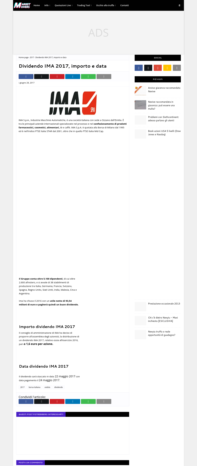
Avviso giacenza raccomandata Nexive (164, 89)
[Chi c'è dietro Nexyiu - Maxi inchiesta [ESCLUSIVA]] (140, 320)
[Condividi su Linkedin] (72, 76)
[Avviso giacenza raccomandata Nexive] (140, 90)
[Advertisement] (98, 32)
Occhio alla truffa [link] (105, 5)
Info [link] (46, 5)
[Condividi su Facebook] (26, 76)
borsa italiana (34, 387)
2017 (32, 57)
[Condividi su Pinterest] (57, 76)
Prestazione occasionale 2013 (164, 303)
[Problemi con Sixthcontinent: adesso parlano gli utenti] (140, 120)
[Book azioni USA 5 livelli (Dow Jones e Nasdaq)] (140, 134)
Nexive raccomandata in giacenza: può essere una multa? (161, 105)
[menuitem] (36, 5)
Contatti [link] (124, 5)
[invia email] (103, 76)
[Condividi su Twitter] (41, 76)
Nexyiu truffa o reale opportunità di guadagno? (161, 333)
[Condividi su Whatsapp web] (88, 76)
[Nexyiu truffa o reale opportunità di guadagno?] (140, 334)
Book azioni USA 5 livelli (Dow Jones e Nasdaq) (164, 132)
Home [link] (37, 5)
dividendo (58, 387)
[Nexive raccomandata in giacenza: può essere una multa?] (140, 104)
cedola (47, 387)
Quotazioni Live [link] (63, 5)
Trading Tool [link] (83, 5)
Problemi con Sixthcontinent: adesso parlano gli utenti (163, 118)
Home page (23, 57)
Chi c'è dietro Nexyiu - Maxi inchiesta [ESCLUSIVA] (163, 319)
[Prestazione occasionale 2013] (140, 306)
